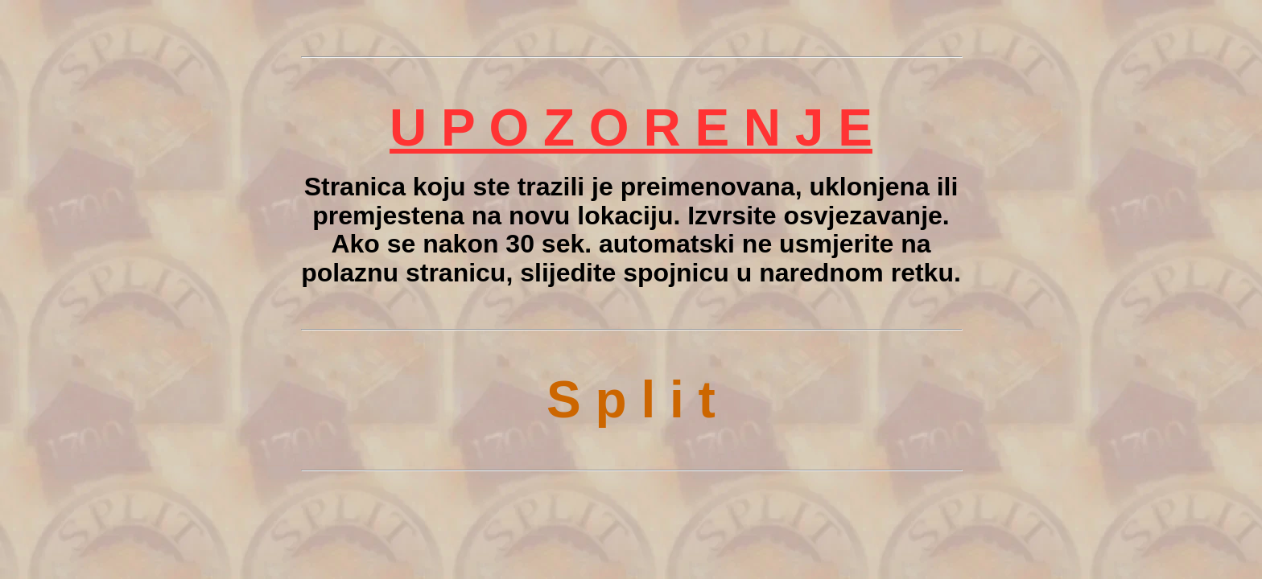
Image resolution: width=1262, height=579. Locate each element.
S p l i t (631, 400)
